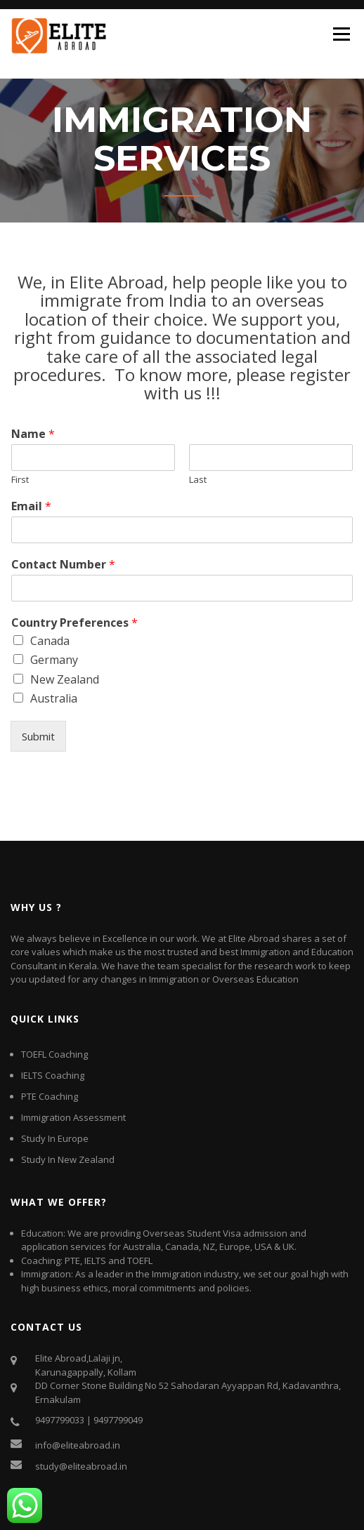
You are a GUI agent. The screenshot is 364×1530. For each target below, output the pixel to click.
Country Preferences (74, 623)
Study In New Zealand (68, 1159)
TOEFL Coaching (54, 1054)
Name (33, 434)
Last (198, 480)
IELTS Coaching (52, 1075)
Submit (38, 736)
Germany (54, 659)
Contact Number (63, 564)
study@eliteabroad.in (81, 1466)
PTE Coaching (49, 1096)
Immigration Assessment (73, 1117)
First (20, 480)
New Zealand (64, 679)
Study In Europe (55, 1138)
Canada (50, 640)
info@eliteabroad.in (77, 1445)
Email (31, 506)
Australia (53, 698)
